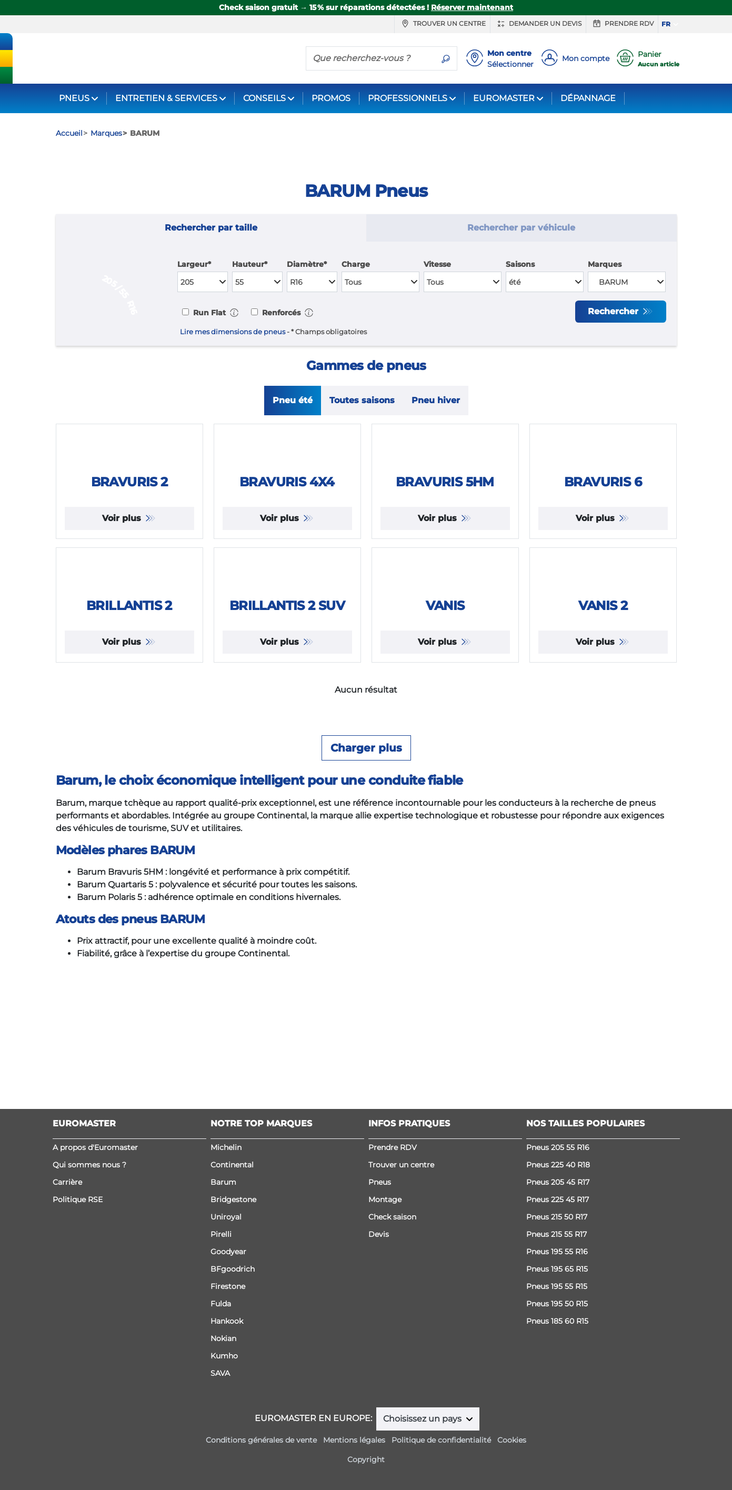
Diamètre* (307, 264)
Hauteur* (249, 264)
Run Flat (208, 312)
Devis (378, 1280)
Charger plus (366, 934)
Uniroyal (226, 1263)
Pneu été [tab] (293, 402)
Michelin (226, 1193)
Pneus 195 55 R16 (557, 1298)
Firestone (227, 1332)
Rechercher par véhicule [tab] (521, 228)
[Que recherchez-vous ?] (370, 58)
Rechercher (614, 311)
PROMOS (331, 98)
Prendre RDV (622, 23)
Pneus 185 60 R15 (557, 1367)
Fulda (220, 1350)
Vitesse (437, 264)
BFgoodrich (232, 1315)
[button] (234, 312)
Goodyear (228, 1298)
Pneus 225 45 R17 (557, 1246)
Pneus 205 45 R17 (557, 1228)
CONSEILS (264, 98)
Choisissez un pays (423, 1465)
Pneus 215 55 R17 (556, 1280)
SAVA (220, 1419)
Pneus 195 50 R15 (557, 1350)
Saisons (520, 264)
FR (665, 24)
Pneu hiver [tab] (436, 402)
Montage (385, 1246)
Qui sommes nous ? (89, 1211)
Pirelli (221, 1280)
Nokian (223, 1384)
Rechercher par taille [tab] (211, 228)
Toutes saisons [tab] (362, 402)
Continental (232, 1211)
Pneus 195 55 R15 (556, 1332)
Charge (356, 264)
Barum (223, 1228)
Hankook (226, 1367)
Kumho (224, 1402)
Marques (604, 264)
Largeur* (194, 264)
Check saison (392, 1263)
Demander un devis (538, 23)
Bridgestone (233, 1246)
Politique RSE (78, 1246)
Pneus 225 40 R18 (558, 1211)
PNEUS (74, 98)
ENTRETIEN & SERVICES (166, 98)
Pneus (379, 1228)
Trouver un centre (442, 23)
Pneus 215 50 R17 (556, 1263)
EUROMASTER (504, 98)
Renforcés (280, 312)
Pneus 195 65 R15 (557, 1315)
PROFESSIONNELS (407, 98)
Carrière (67, 1228)
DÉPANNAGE (588, 98)
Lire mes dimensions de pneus (232, 332)
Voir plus (123, 612)
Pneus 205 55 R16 (557, 1193)
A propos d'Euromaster (95, 1193)
